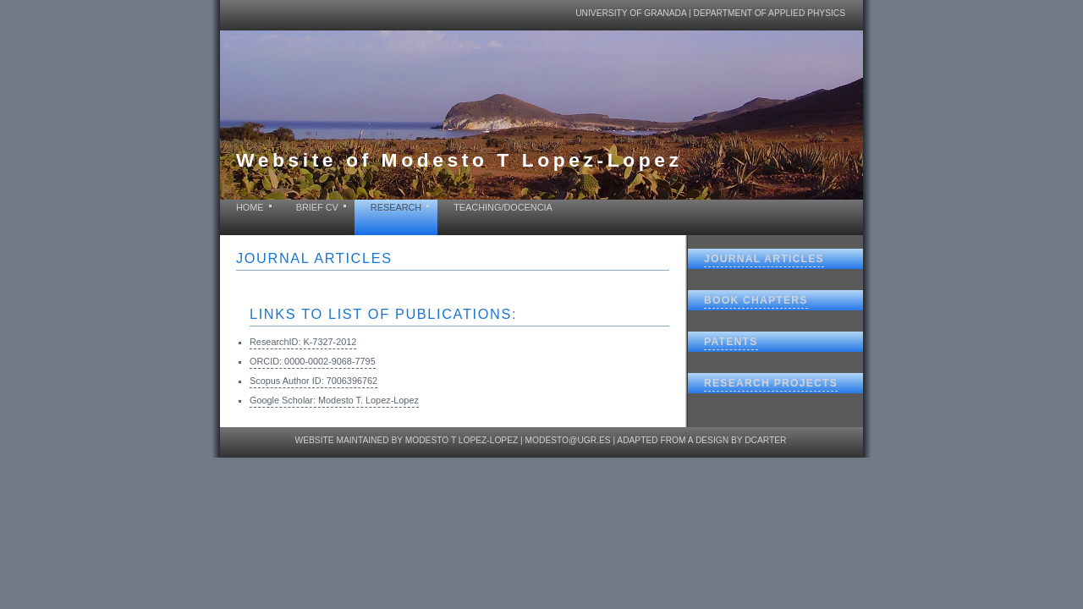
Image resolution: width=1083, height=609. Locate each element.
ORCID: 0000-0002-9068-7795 (313, 361)
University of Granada (630, 13)
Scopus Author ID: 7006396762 (313, 381)
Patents (731, 342)
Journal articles (764, 259)
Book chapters (756, 300)
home (250, 207)
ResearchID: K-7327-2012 (303, 342)
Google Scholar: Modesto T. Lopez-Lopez (334, 400)
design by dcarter (741, 440)
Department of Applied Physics (769, 13)
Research (396, 207)
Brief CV (317, 207)
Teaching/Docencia (503, 207)
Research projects (771, 383)
